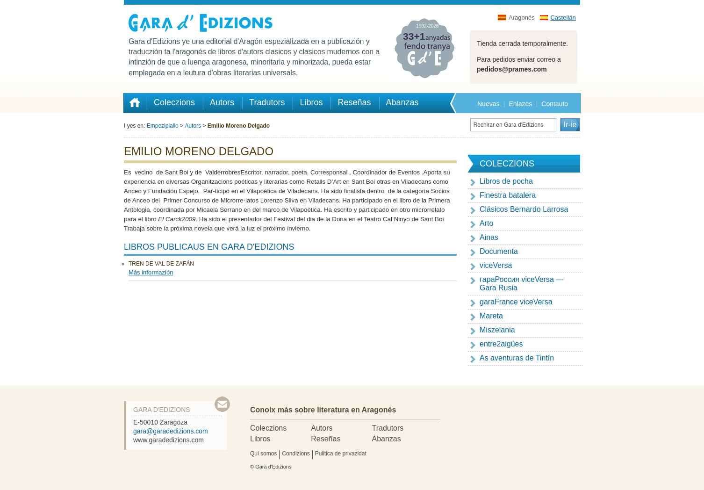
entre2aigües (501, 344)
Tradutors (387, 428)
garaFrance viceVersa (516, 302)
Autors (193, 125)
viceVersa (496, 265)
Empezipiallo (163, 125)
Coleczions (268, 428)
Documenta (499, 251)
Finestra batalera (508, 195)
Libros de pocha (506, 181)
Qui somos (263, 453)
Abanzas (386, 439)
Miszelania (497, 330)
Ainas (489, 237)
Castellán (563, 17)
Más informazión (151, 272)
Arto (486, 223)
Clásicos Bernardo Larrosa (524, 209)
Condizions (295, 453)
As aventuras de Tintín (517, 358)
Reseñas (325, 439)
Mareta (491, 316)
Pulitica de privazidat (340, 453)
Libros (260, 439)
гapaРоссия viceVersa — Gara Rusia (521, 283)
